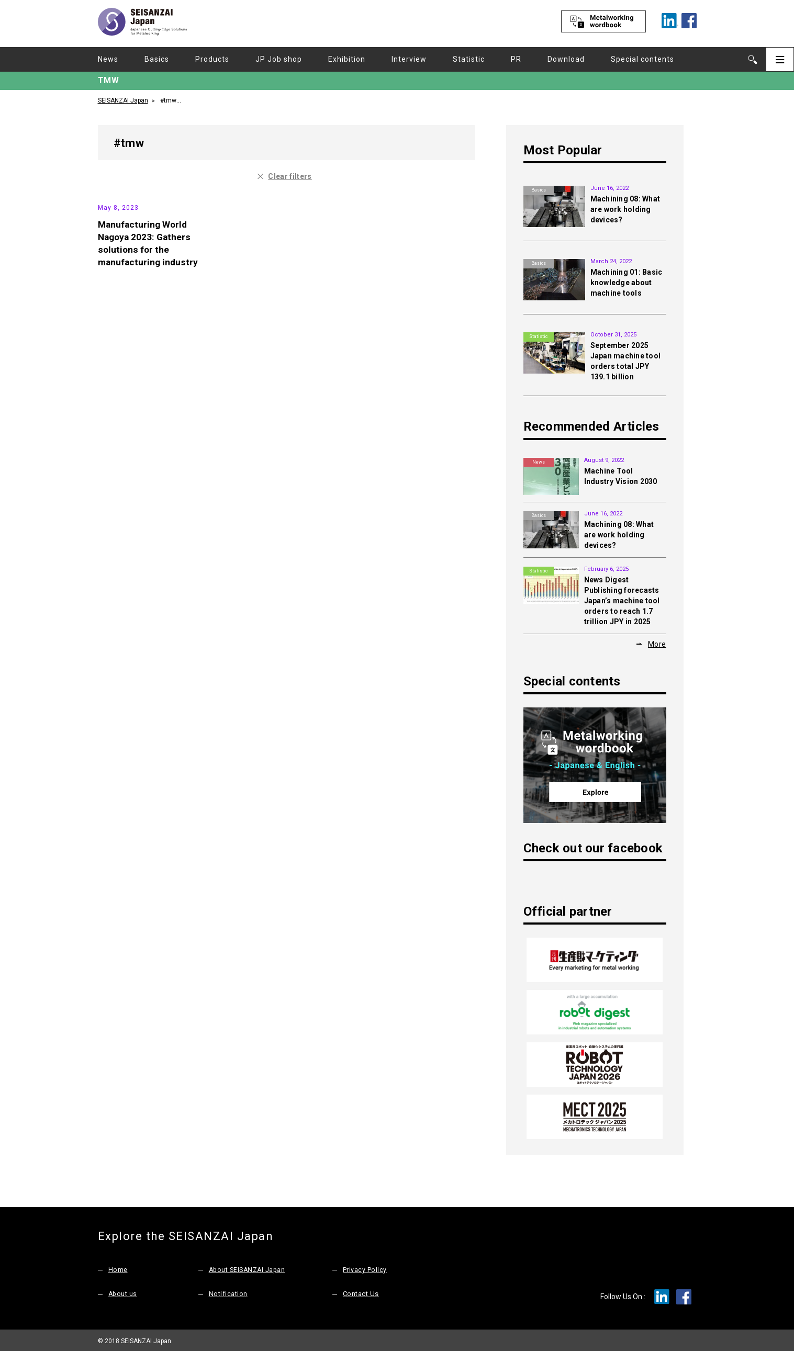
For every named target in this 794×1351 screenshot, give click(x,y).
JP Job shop (278, 59)
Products (212, 59)
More (657, 644)
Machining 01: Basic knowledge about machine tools (626, 282)
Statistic (469, 59)
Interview (409, 59)
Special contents (642, 59)
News (108, 59)
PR (516, 59)
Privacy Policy (365, 1267)
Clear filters (290, 176)
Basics (156, 59)
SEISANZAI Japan (123, 100)
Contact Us (361, 1292)
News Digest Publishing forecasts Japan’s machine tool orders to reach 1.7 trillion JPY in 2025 (622, 601)
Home (118, 1267)
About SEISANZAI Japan (249, 1267)
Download (566, 59)
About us (123, 1292)
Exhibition (346, 59)
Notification (228, 1292)
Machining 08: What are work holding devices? (625, 209)
